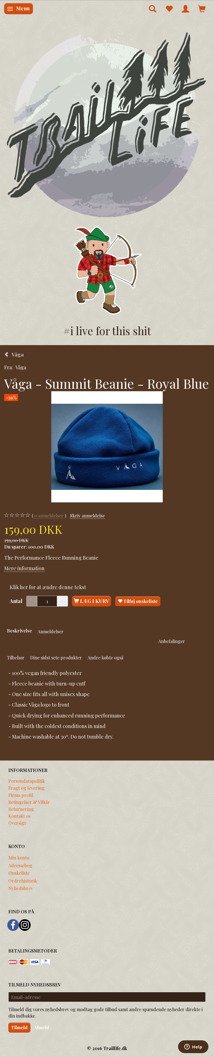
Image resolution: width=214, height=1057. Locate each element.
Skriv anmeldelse (87, 515)
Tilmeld (19, 1027)
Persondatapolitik (26, 781)
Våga (20, 367)
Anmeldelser (51, 631)
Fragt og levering (26, 788)
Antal (16, 601)
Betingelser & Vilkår (29, 802)
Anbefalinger (171, 641)
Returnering (21, 809)
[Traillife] (107, 123)
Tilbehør (16, 657)
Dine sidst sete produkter (56, 657)
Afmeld (41, 1027)
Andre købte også (105, 657)
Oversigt (17, 823)
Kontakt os (19, 816)
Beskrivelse (19, 630)
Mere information (24, 568)
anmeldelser (49, 515)
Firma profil (20, 795)
